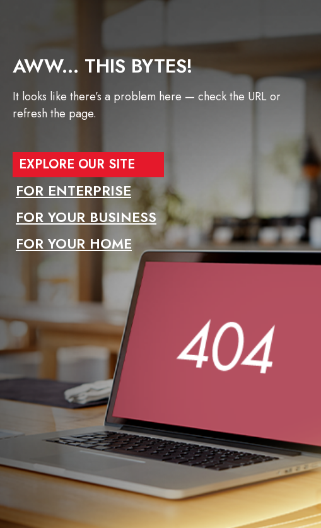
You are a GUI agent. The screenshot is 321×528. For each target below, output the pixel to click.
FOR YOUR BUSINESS (86, 217)
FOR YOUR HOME (74, 243)
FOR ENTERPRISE (73, 190)
